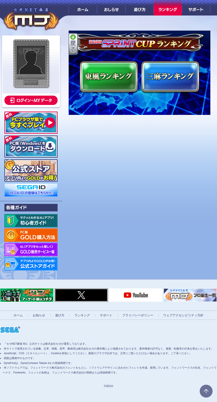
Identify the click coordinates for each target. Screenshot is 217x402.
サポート (196, 7)
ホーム (83, 7)
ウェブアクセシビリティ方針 (183, 315)
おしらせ (111, 7)
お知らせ (39, 315)
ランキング (168, 7)
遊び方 (140, 7)
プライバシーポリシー (137, 315)
